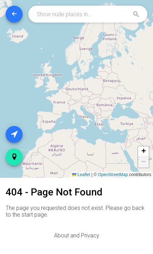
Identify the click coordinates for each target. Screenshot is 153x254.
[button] (143, 151)
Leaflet (81, 174)
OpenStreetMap (113, 174)
